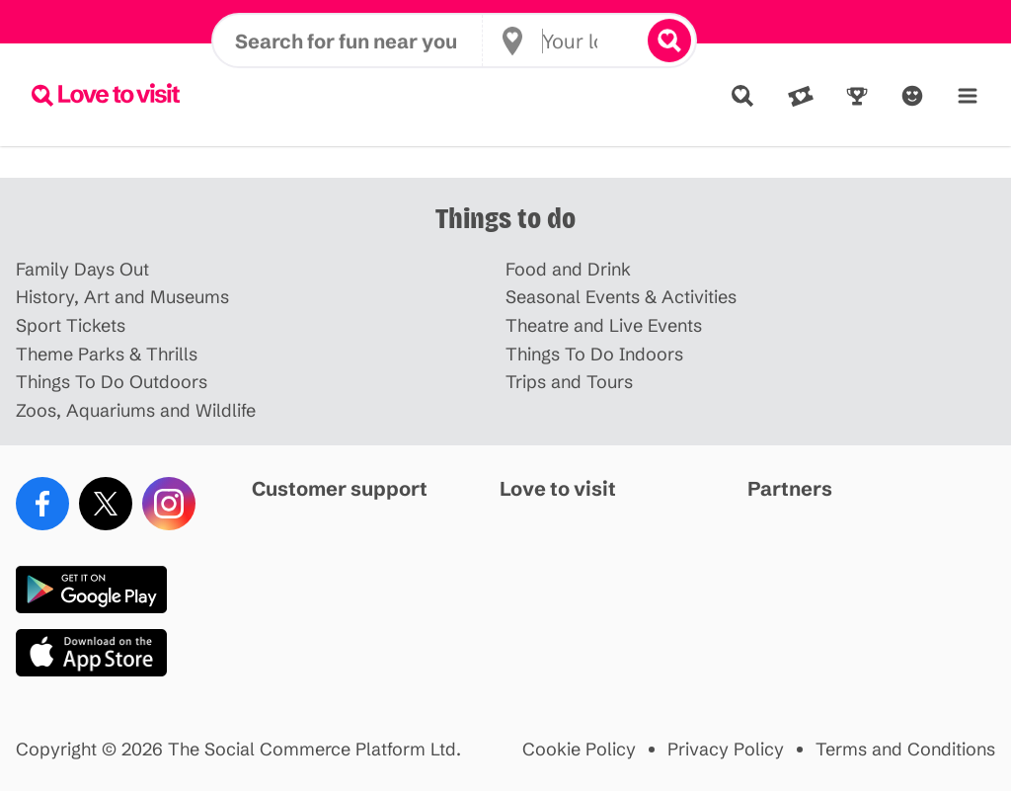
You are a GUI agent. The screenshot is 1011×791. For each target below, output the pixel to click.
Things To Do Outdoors (111, 382)
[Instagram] (168, 503)
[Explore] (742, 96)
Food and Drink (568, 270)
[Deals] (801, 96)
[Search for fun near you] (358, 94)
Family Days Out (82, 270)
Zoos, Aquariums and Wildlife (136, 411)
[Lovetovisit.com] (106, 95)
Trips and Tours (569, 382)
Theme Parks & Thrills (106, 355)
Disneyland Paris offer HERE (505, 22)
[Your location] (571, 94)
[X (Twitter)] (105, 503)
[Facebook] (42, 503)
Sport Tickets (70, 326)
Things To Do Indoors (594, 355)
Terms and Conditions (905, 750)
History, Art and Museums (122, 297)
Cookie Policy (579, 750)
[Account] (912, 96)
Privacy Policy (725, 750)
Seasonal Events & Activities (621, 297)
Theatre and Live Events (604, 326)
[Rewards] (857, 96)
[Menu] (967, 96)
